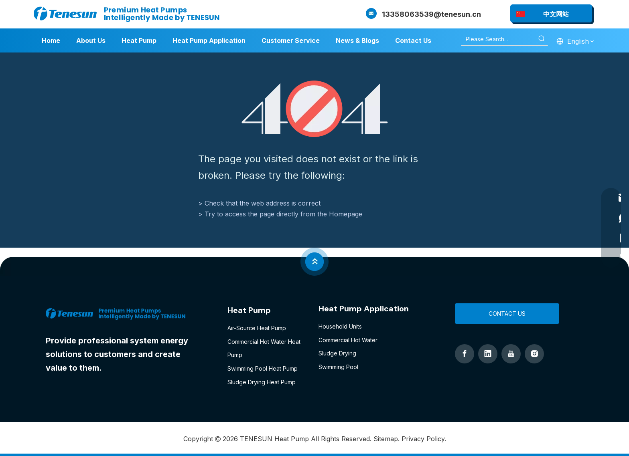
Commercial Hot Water (348, 340)
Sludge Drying (337, 353)
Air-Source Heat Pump (256, 328)
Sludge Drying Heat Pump (261, 382)
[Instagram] (534, 353)
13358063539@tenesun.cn (431, 14)
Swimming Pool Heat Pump (262, 368)
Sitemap (385, 439)
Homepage (345, 214)
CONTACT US (507, 313)
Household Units (340, 326)
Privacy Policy (423, 439)
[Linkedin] (487, 353)
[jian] (314, 262)
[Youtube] (511, 353)
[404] (314, 109)
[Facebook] (464, 353)
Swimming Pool (338, 366)
